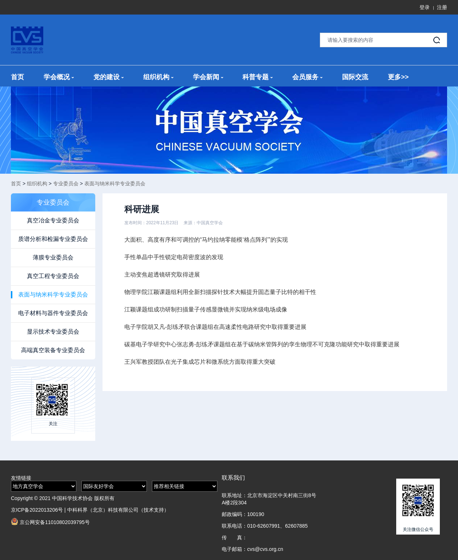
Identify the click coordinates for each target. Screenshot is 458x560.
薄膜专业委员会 (53, 257)
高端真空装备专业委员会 (53, 350)
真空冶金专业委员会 (53, 220)
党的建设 (108, 77)
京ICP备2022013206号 (37, 510)
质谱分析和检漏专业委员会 (53, 239)
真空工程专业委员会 (53, 276)
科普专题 (257, 77)
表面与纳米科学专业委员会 (114, 183)
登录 (424, 7)
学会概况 (59, 77)
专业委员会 (66, 183)
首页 (17, 77)
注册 (442, 7)
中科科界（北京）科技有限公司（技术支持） (118, 510)
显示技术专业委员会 (53, 332)
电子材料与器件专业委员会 (53, 313)
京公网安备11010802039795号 (50, 521)
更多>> (398, 77)
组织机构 (158, 77)
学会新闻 (208, 77)
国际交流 (355, 77)
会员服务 (307, 77)
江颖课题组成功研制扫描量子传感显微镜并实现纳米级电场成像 (205, 309)
